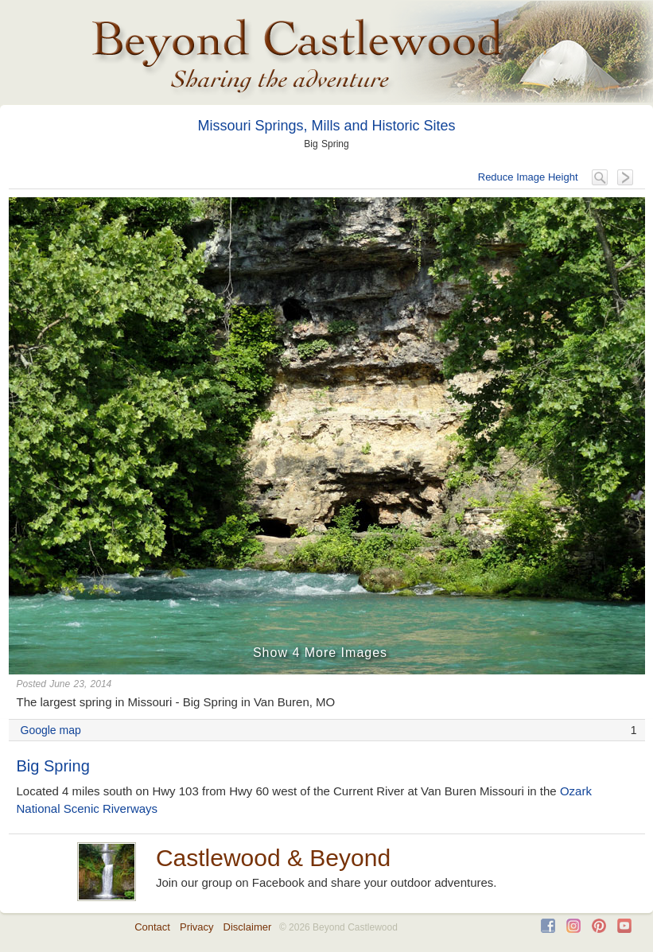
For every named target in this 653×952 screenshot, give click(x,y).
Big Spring (53, 766)
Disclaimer (247, 927)
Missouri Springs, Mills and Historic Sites (326, 126)
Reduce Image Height (528, 177)
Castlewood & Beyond (273, 858)
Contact (152, 927)
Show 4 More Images (320, 652)
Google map (51, 730)
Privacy (197, 927)
